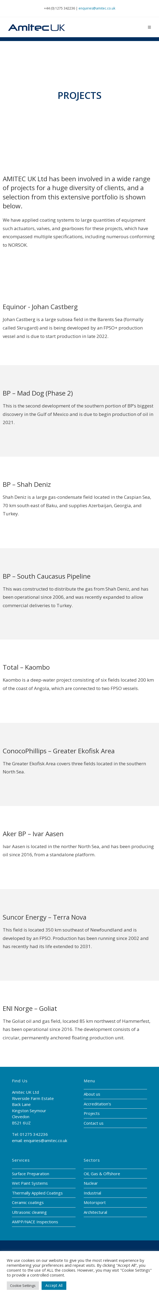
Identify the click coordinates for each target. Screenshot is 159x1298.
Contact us (94, 1123)
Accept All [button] (54, 1285)
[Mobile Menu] (149, 27)
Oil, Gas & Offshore (102, 1173)
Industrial (92, 1193)
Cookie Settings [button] (23, 1285)
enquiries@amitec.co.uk (97, 8)
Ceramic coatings (28, 1202)
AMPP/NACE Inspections (35, 1221)
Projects (92, 1113)
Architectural (95, 1212)
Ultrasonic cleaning (29, 1212)
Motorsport (95, 1202)
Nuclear (91, 1183)
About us (92, 1094)
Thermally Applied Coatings (37, 1193)
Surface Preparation (30, 1173)
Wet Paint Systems (30, 1183)
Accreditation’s (97, 1103)
